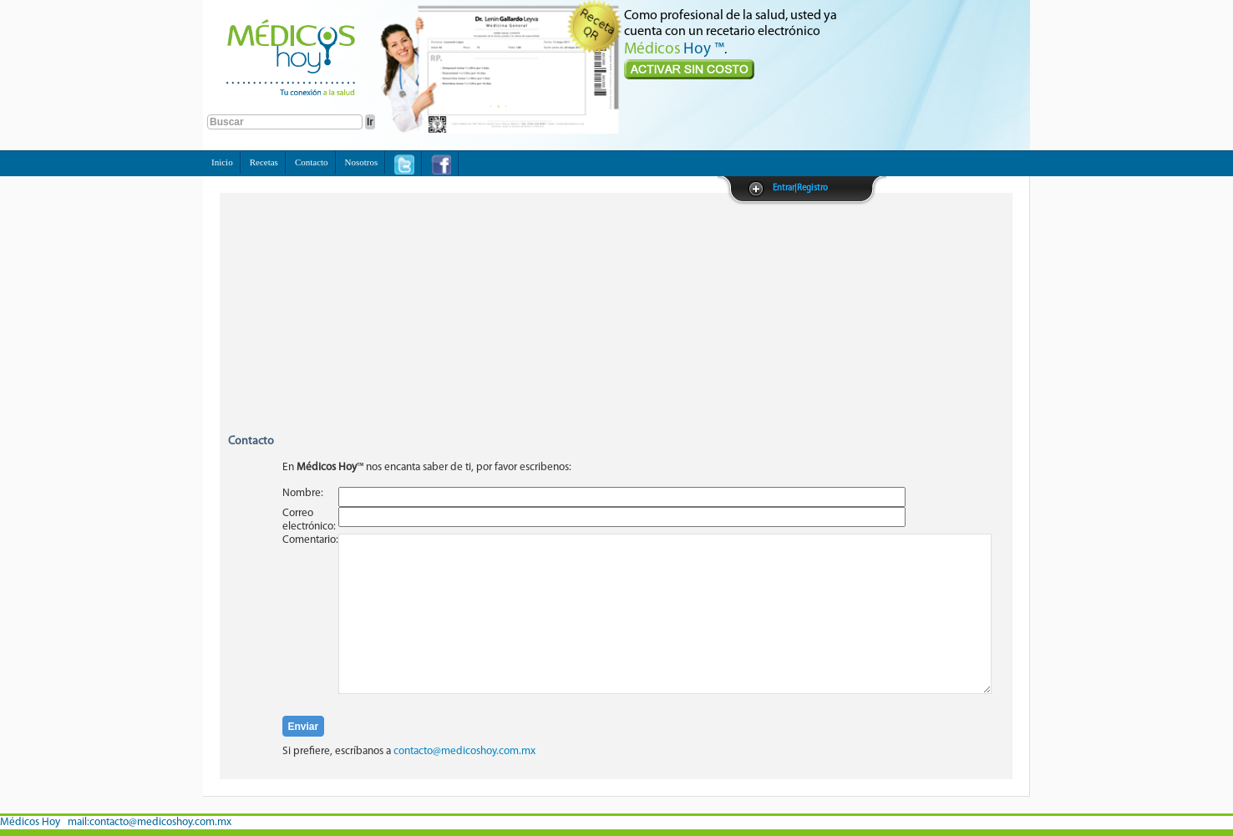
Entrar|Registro (800, 188)
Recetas (264, 162)
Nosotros (361, 162)
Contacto (311, 162)
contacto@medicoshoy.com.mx (464, 751)
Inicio (222, 162)
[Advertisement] (616, 322)
